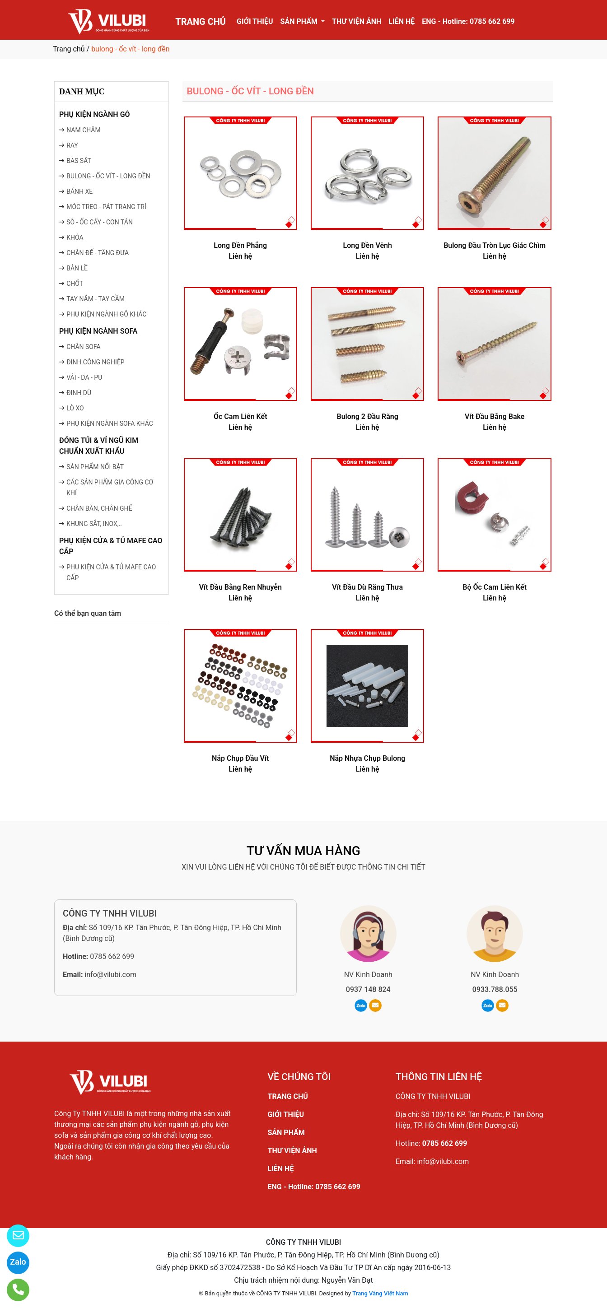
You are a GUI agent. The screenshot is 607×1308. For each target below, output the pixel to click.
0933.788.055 (495, 989)
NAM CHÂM (83, 130)
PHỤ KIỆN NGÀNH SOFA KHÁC (109, 423)
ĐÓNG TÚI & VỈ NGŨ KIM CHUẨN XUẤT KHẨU (98, 446)
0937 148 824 (368, 989)
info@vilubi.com (110, 974)
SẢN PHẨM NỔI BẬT (95, 466)
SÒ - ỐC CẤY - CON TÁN (99, 222)
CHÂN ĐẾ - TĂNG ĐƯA (97, 252)
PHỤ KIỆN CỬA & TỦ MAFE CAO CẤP (111, 546)
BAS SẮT (78, 160)
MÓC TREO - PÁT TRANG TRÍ (106, 206)
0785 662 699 (112, 956)
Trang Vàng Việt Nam (380, 1293)
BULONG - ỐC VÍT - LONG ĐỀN (108, 176)
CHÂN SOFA (83, 346)
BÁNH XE (79, 191)
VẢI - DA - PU (84, 377)
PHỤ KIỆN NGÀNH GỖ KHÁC (106, 314)
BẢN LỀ (77, 268)
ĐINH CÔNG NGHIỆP (95, 362)
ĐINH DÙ (78, 392)
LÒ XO (75, 408)
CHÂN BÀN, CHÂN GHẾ (99, 508)
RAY (72, 145)
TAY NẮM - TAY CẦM (95, 299)
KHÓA (74, 237)
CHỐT (74, 283)
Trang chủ (69, 49)
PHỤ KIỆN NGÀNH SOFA (98, 331)
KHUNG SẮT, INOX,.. (94, 523)
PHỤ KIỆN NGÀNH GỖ (94, 114)
